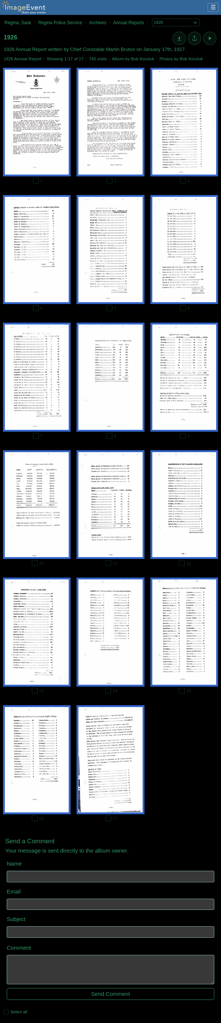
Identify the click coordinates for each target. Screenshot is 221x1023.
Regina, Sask (17, 22)
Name (14, 863)
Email (14, 891)
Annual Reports (128, 22)
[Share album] (194, 38)
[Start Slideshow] (210, 38)
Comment (19, 947)
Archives (97, 22)
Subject (16, 919)
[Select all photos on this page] (6, 1012)
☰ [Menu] (213, 7)
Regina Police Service (60, 22)
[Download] (179, 38)
